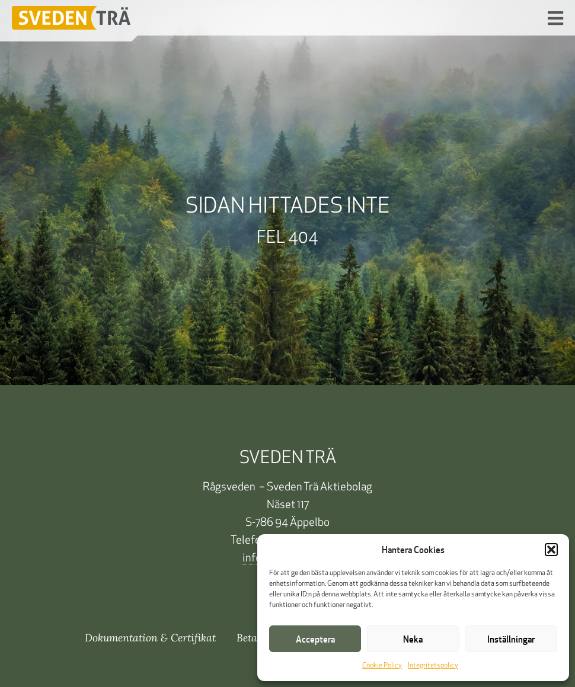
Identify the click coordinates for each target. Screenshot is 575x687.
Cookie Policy (382, 665)
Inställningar (511, 639)
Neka (413, 639)
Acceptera (315, 639)
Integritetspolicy (433, 665)
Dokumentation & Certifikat (150, 637)
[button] (551, 550)
